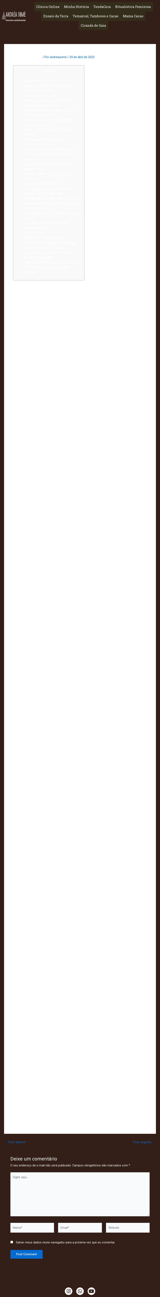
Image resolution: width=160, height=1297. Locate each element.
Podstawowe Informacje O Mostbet (48, 252)
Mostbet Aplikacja (36, 227)
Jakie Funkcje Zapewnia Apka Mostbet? (50, 262)
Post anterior (15, 1142)
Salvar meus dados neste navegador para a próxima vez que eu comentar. (65, 1242)
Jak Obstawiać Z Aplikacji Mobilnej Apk (50, 242)
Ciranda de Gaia (93, 25)
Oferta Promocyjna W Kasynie (44, 247)
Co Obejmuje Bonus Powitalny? (45, 139)
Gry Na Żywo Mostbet (38, 257)
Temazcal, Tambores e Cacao (95, 16)
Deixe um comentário (27, 57)
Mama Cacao (133, 16)
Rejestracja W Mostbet (39, 80)
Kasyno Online (33, 232)
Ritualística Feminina (133, 6)
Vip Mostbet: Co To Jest (40, 95)
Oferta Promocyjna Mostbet (43, 237)
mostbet (113, 705)
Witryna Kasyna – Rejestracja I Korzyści (51, 198)
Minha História (76, 6)
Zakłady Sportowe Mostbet (42, 183)
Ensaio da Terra (55, 16)
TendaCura (102, 6)
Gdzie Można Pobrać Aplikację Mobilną (50, 149)
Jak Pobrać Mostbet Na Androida (46, 223)
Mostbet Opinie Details (39, 144)
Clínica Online (48, 6)
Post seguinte (144, 1142)
